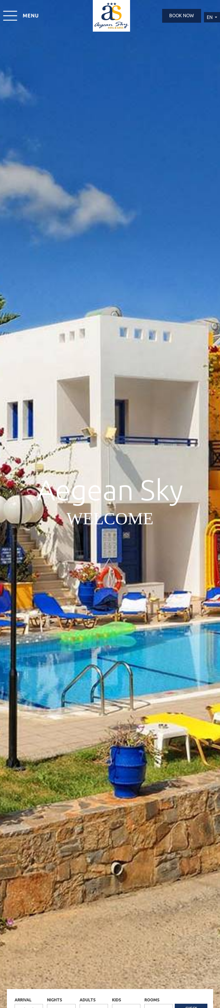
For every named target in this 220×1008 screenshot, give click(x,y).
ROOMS (151, 1000)
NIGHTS (54, 1000)
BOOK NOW (181, 15)
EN (210, 17)
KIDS (116, 1000)
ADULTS (87, 1000)
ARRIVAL (23, 1000)
